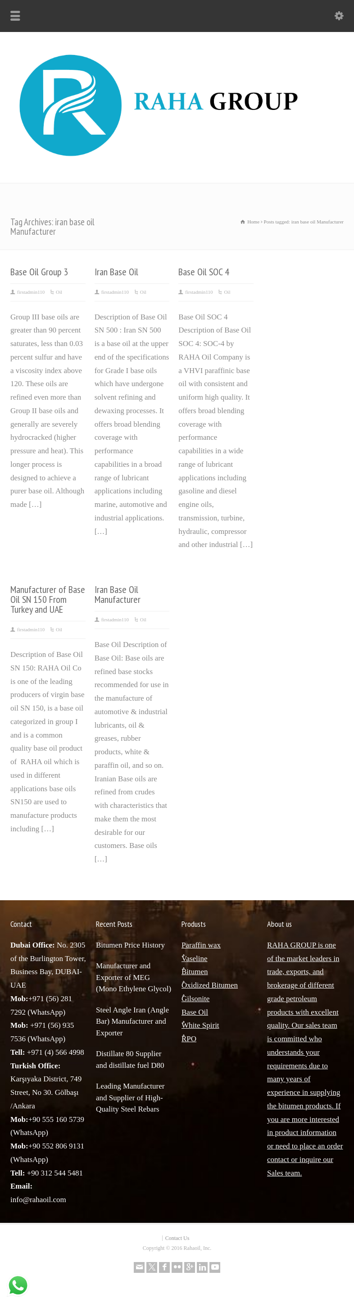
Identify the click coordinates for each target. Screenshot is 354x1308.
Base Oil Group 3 (39, 271)
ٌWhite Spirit (200, 1025)
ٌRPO (189, 1039)
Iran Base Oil (116, 271)
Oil (59, 292)
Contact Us (177, 1238)
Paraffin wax (201, 945)
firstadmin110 (31, 292)
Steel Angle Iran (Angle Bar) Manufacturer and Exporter (132, 1021)
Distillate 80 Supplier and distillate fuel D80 (130, 1059)
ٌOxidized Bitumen (210, 985)
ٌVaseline (195, 958)
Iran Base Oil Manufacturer (118, 594)
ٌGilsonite (195, 998)
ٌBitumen (195, 971)
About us (279, 924)
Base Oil (195, 1012)
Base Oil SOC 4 (203, 271)
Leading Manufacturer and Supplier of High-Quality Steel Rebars (130, 1097)
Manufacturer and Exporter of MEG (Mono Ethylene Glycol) (133, 977)
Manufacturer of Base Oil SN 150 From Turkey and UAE (47, 599)
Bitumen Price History (130, 945)
